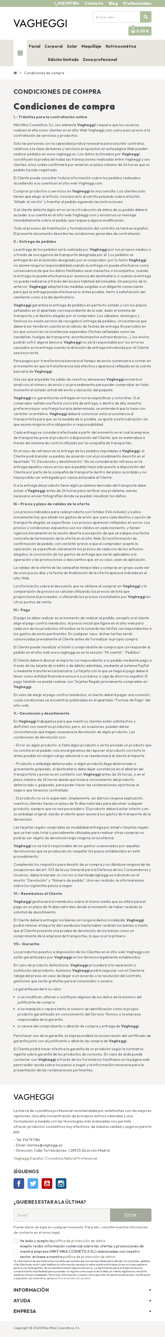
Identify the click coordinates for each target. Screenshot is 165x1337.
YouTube (47, 1183)
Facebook (19, 1183)
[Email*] (62, 1215)
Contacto (93, 3)
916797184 (68, 3)
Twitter (33, 1183)
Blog (113, 3)
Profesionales (137, 3)
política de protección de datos (79, 1240)
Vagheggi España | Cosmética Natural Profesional (55, 1158)
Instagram (61, 1183)
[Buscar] (122, 17)
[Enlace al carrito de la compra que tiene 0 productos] (139, 31)
